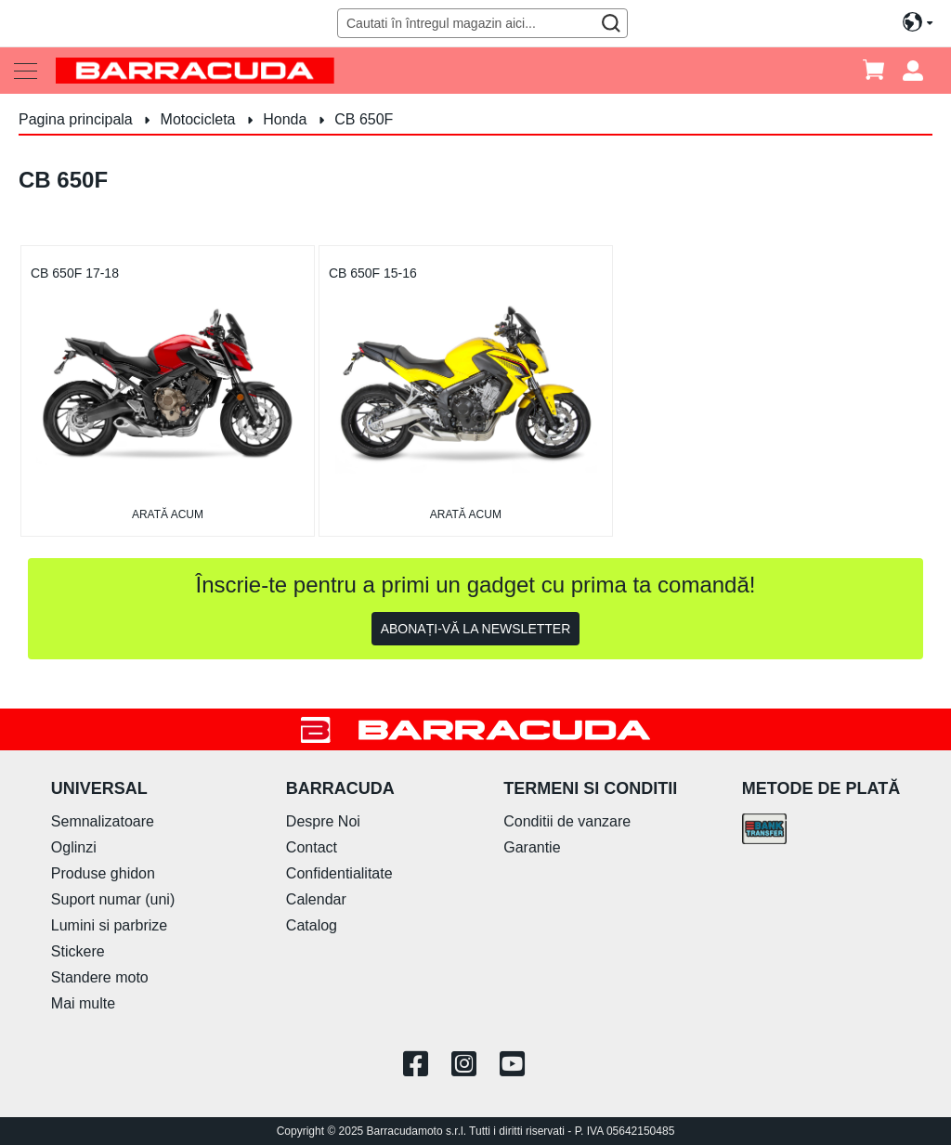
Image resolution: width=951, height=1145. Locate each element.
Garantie (531, 847)
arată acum (167, 514)
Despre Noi (323, 821)
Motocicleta (200, 119)
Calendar (316, 899)
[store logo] (195, 70)
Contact (311, 847)
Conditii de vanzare (567, 821)
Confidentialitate (339, 873)
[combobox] (482, 23)
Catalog (311, 925)
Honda (287, 119)
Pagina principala (78, 119)
